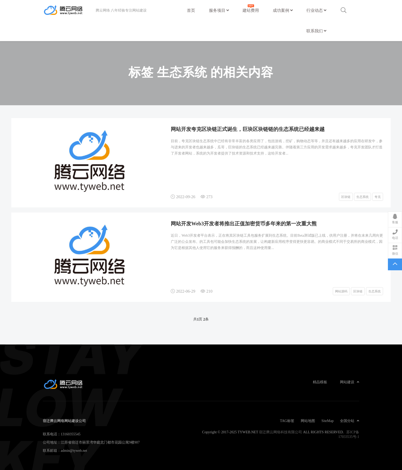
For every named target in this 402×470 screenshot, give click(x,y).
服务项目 (219, 10)
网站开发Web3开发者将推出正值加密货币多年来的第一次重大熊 (244, 223)
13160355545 (71, 434)
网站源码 (341, 291)
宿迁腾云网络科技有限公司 (280, 432)
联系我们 (316, 31)
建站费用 (251, 8)
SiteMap (327, 421)
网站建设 (349, 382)
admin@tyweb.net (74, 450)
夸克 (378, 196)
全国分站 (349, 421)
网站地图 (308, 421)
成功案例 (283, 10)
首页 (191, 10)
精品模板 (320, 382)
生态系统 (362, 196)
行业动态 (316, 10)
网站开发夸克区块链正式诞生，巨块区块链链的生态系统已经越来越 (248, 128)
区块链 (345, 196)
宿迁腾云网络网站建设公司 (69, 10)
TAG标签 (287, 421)
